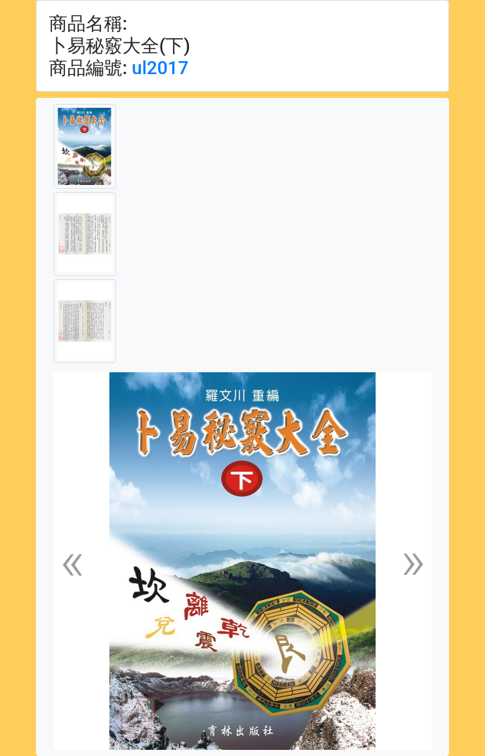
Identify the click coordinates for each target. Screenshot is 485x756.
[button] (72, 561)
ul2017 (160, 68)
